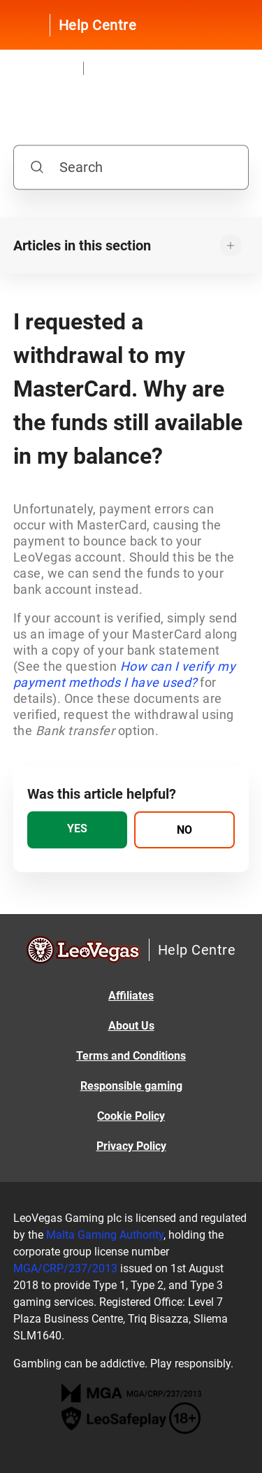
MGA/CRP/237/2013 (65, 1268)
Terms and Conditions (131, 1055)
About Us (131, 1025)
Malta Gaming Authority (104, 1234)
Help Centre (98, 25)
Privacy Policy (131, 1146)
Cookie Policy (131, 1116)
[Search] (131, 167)
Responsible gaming (131, 1086)
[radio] (77, 829)
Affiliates (131, 995)
